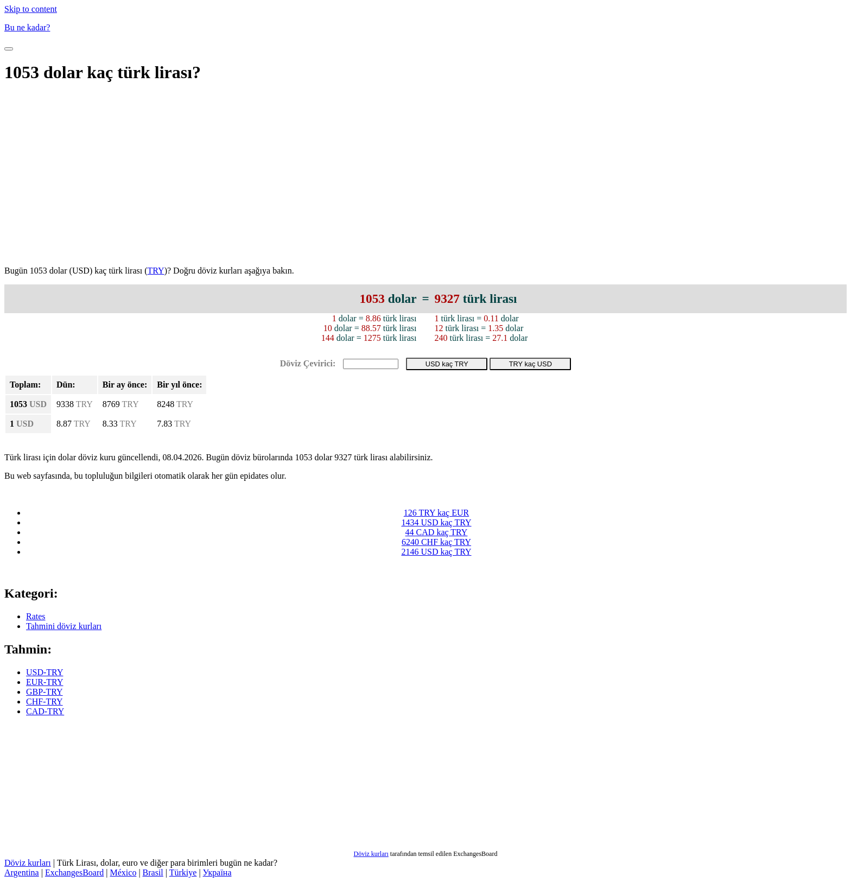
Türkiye (183, 872)
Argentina (21, 872)
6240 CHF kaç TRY (436, 542)
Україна (217, 872)
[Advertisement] (425, 176)
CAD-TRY (45, 711)
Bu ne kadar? (27, 27)
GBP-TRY (44, 691)
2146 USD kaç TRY (436, 551)
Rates (36, 616)
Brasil (153, 872)
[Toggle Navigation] (8, 48)
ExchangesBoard (74, 872)
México (123, 872)
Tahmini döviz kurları (63, 626)
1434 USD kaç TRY (436, 522)
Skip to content (30, 9)
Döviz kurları (371, 854)
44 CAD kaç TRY (436, 532)
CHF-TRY (44, 701)
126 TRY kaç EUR (436, 512)
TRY (156, 270)
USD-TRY (44, 672)
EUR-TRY (44, 682)
